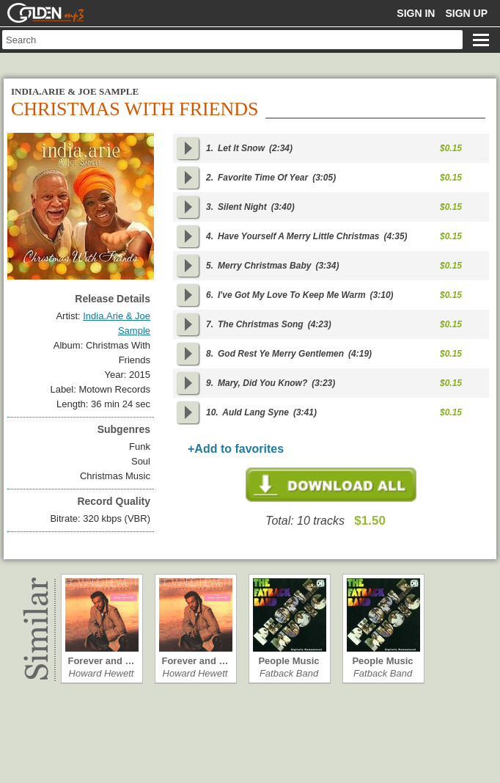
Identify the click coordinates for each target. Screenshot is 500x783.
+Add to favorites (236, 449)
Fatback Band (289, 673)
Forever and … (100, 660)
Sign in (416, 13)
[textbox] (232, 39)
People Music (288, 660)
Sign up (466, 13)
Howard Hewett (101, 673)
